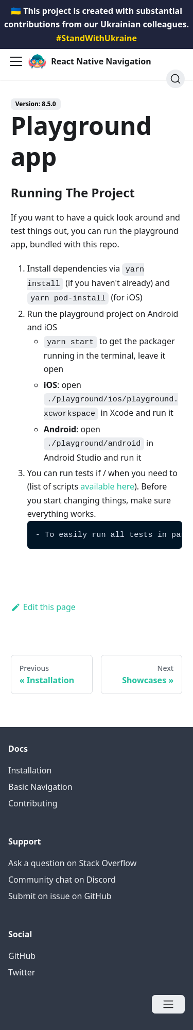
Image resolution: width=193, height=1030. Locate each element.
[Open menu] (168, 1004)
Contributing (33, 803)
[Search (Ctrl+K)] (175, 79)
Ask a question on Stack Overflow (72, 863)
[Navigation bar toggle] (16, 61)
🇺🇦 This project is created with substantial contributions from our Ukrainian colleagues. (96, 24)
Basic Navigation (40, 786)
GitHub (22, 955)
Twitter (21, 972)
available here (107, 486)
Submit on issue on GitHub (60, 896)
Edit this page (43, 607)
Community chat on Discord (62, 879)
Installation (29, 770)
